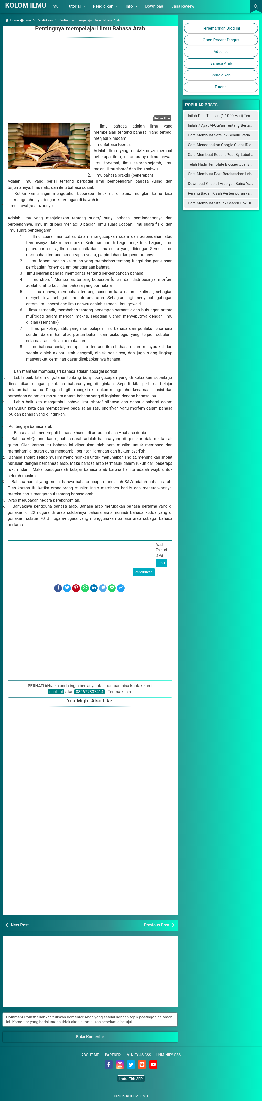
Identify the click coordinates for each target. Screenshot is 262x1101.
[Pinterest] (76, 587)
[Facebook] (58, 587)
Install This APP (131, 1078)
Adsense (221, 51)
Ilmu (62, 6)
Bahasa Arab (221, 63)
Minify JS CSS (139, 1054)
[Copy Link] (121, 587)
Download (162, 6)
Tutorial (85, 6)
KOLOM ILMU (29, 5)
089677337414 (89, 691)
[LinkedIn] (94, 587)
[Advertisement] (90, 74)
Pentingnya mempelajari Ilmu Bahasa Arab (90, 28)
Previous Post (156, 924)
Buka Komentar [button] (90, 1036)
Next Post (20, 924)
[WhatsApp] (85, 587)
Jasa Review (190, 6)
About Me (90, 1054)
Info (140, 6)
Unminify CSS (168, 1054)
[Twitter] (67, 587)
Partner (113, 1054)
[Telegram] (103, 587)
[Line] (112, 587)
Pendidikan (114, 6)
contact (56, 691)
